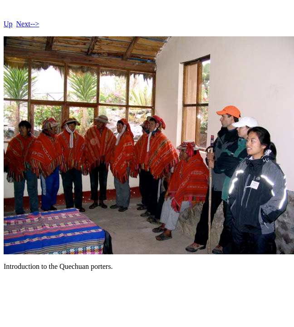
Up (8, 24)
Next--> (27, 24)
